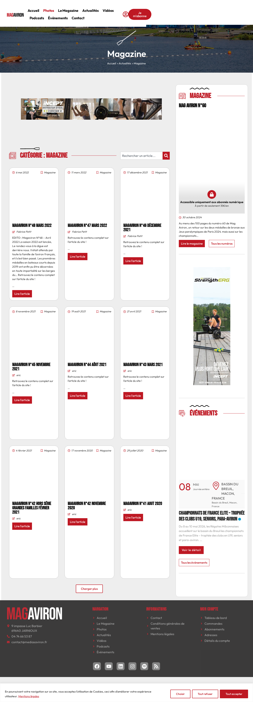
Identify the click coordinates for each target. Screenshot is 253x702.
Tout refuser (205, 694)
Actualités (120, 10)
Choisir (180, 694)
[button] (223, 432)
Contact (65, 18)
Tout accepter (234, 694)
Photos (78, 10)
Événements (175, 10)
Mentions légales (28, 696)
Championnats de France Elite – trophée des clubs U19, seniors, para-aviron (212, 516)
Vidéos (137, 10)
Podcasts (154, 10)
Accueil (63, 10)
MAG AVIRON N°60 (192, 106)
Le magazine (97, 10)
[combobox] (141, 156)
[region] (126, 692)
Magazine (49, 172)
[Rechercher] (166, 156)
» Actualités (124, 63)
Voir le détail (191, 550)
